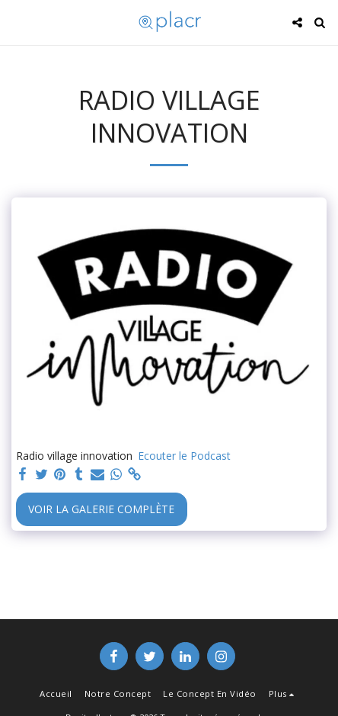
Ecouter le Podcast (184, 456)
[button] (17, 21)
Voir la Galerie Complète (101, 509)
